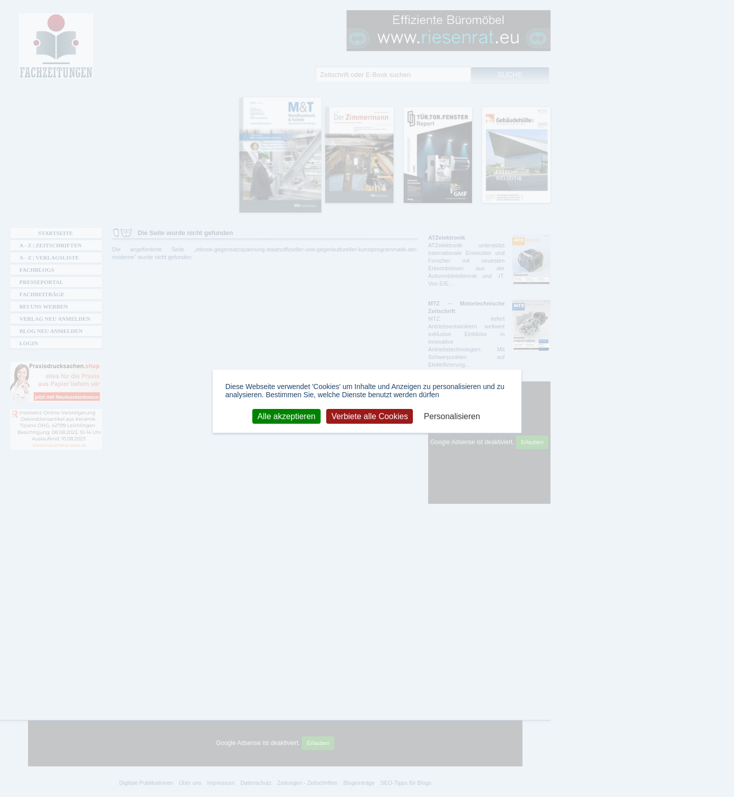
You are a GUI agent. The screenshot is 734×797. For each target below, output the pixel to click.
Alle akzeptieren (286, 416)
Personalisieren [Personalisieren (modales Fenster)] (452, 416)
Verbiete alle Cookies (369, 416)
